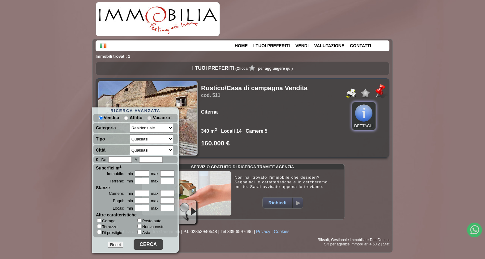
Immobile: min (120, 173)
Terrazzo (107, 226)
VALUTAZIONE (329, 45)
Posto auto (149, 221)
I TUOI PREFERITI (271, 45)
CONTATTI (360, 45)
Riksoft (323, 240)
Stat (386, 244)
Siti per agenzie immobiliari (346, 244)
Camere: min (121, 193)
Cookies (282, 231)
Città (100, 150)
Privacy (263, 231)
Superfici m (109, 167)
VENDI (302, 45)
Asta (143, 232)
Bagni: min (123, 200)
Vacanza (161, 117)
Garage (106, 220)
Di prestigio (109, 232)
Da (103, 159)
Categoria (106, 127)
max (155, 173)
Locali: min (123, 208)
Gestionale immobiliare (350, 240)
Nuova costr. (151, 226)
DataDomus (379, 240)
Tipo (100, 138)
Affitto (136, 117)
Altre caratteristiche (116, 214)
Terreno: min (121, 181)
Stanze (103, 187)
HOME (241, 45)
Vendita (109, 117)
